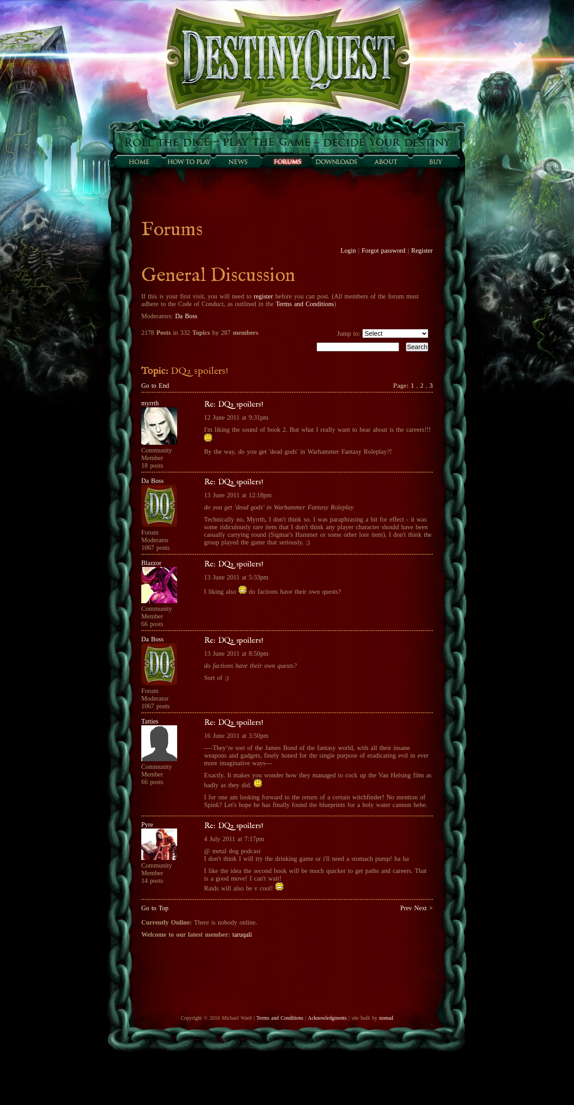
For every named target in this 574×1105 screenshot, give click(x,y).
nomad (386, 1018)
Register (422, 250)
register (263, 296)
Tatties (149, 721)
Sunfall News (237, 161)
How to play (188, 161)
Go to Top (155, 908)
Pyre (147, 824)
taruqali (242, 934)
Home (139, 161)
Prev (406, 908)
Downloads (336, 161)
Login (348, 250)
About (385, 161)
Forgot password (384, 250)
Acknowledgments (327, 1018)
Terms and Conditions (305, 303)
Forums (287, 161)
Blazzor (151, 562)
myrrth (150, 403)
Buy (435, 161)
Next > (423, 908)
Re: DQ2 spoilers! (233, 404)
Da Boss (186, 316)
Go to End (155, 385)
